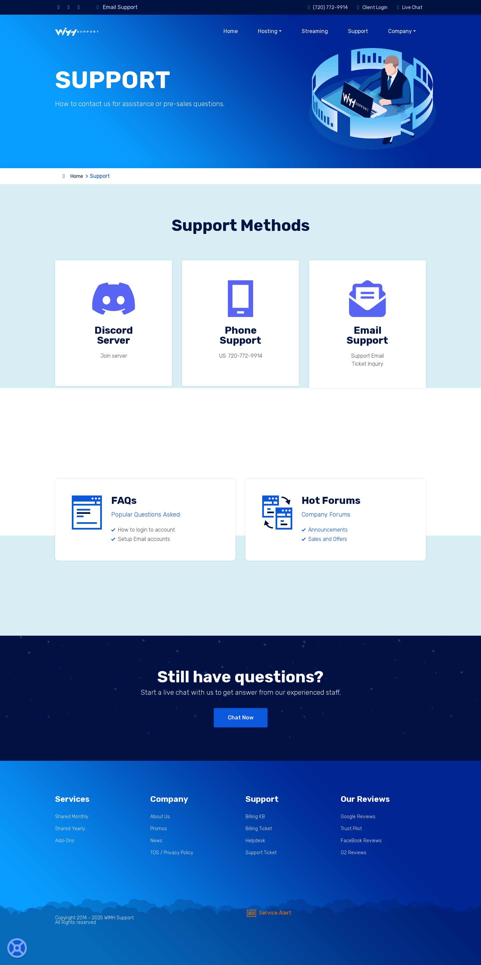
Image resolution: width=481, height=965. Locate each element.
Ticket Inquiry (367, 364)
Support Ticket (261, 853)
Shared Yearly (70, 829)
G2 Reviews (353, 853)
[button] (17, 948)
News (156, 841)
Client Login (374, 7)
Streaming (315, 31)
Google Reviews (358, 817)
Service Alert (268, 913)
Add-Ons (64, 841)
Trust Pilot (351, 829)
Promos (158, 829)
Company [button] (400, 31)
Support (358, 31)
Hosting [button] (268, 31)
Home (230, 31)
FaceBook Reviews (361, 841)
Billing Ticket (259, 829)
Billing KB (255, 817)
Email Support (120, 7)
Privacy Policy (178, 853)
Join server (114, 356)
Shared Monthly (71, 817)
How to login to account (146, 530)
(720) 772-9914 (330, 7)
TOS (154, 853)
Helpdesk (255, 841)
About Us (160, 817)
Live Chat (412, 7)
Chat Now (241, 717)
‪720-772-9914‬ (245, 356)
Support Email (367, 356)
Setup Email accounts (144, 539)
